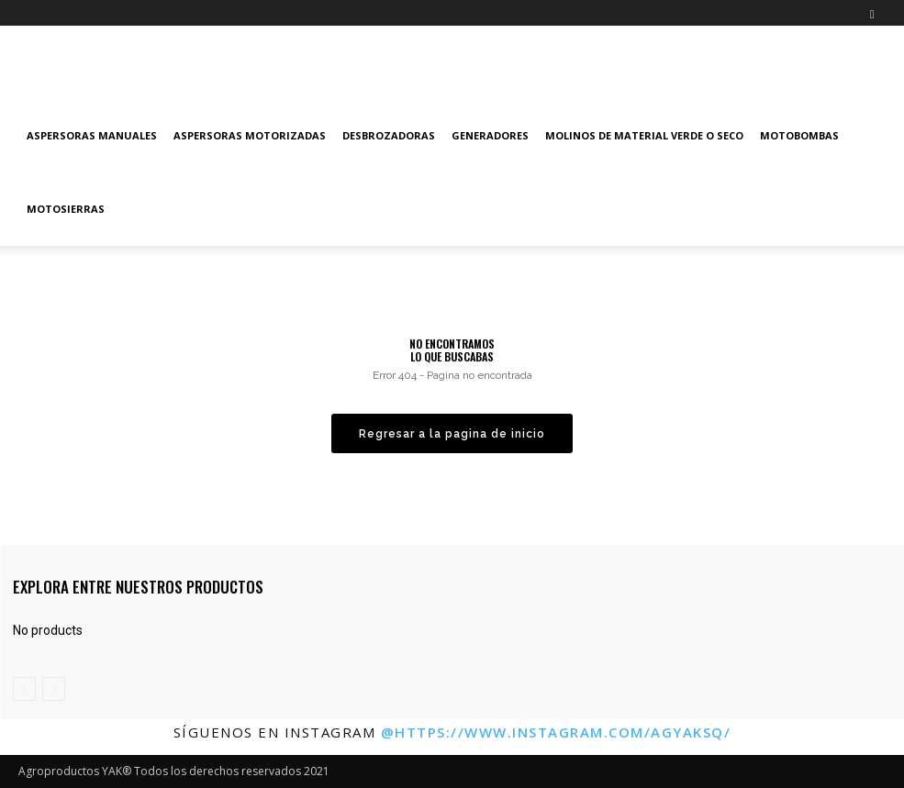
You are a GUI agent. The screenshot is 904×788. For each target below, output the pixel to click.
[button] (872, 12)
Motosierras (66, 209)
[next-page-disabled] (53, 689)
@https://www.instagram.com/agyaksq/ (556, 732)
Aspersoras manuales (92, 135)
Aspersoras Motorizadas (249, 135)
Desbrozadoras (388, 135)
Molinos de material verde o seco (644, 135)
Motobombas (799, 135)
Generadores (490, 135)
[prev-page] (24, 689)
